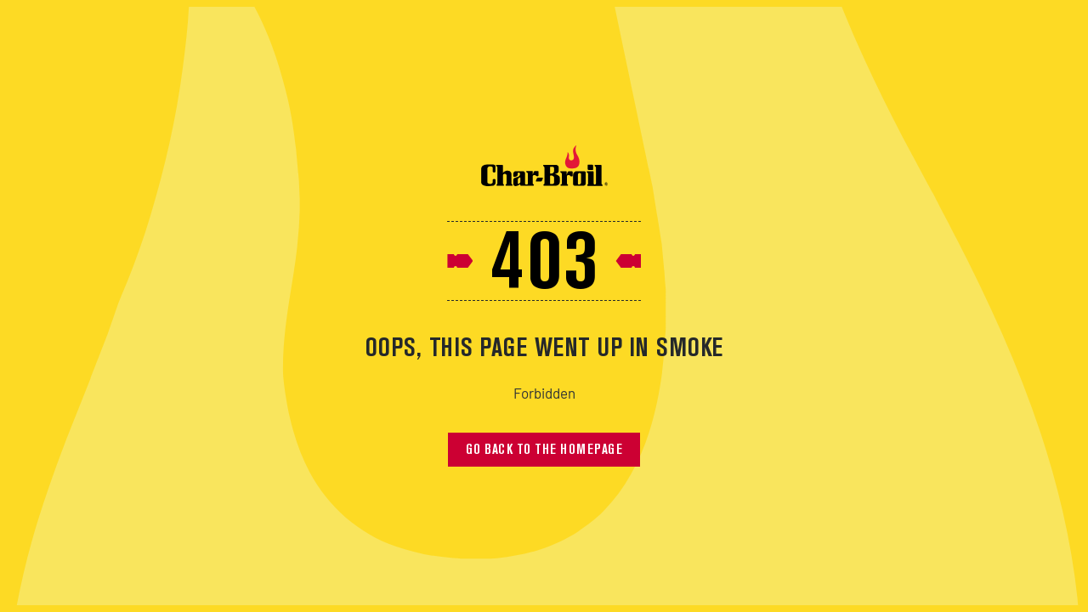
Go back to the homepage (544, 450)
